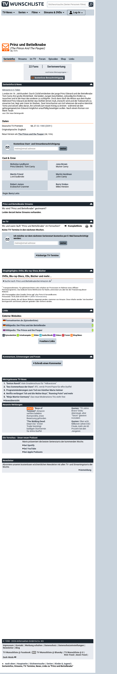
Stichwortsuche (37, 663)
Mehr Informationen (38, 297)
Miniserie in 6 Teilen (11, 90)
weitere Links (48, 341)
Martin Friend (16, 174)
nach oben (8, 663)
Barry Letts (14, 193)
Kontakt (19, 645)
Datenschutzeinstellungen (71, 645)
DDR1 (48, 126)
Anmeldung (85, 470)
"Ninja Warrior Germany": (35, 397)
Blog (17, 648)
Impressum (8, 645)
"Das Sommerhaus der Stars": (38, 387)
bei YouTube (30, 448)
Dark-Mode (10, 657)
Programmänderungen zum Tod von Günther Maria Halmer (34, 390)
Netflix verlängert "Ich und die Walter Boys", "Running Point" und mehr (39, 393)
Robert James (17, 184)
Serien (49, 663)
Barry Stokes (62, 184)
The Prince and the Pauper (31, 134)
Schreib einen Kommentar (48, 363)
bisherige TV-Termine (48, 255)
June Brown (61, 164)
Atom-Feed (81, 655)
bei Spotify (29, 445)
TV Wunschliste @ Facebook (16, 652)
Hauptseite (22, 663)
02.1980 (41, 126)
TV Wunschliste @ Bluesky (49, 652)
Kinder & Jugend (63, 663)
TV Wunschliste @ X (73, 652)
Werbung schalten (34, 645)
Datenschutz (50, 645)
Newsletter (8, 648)
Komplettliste (75, 226)
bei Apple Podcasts (33, 452)
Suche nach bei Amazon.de (27, 281)
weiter (63, 148)
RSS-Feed (69, 655)
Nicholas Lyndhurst (19, 164)
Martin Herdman (64, 174)
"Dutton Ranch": (31, 383)
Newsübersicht (12, 400)
